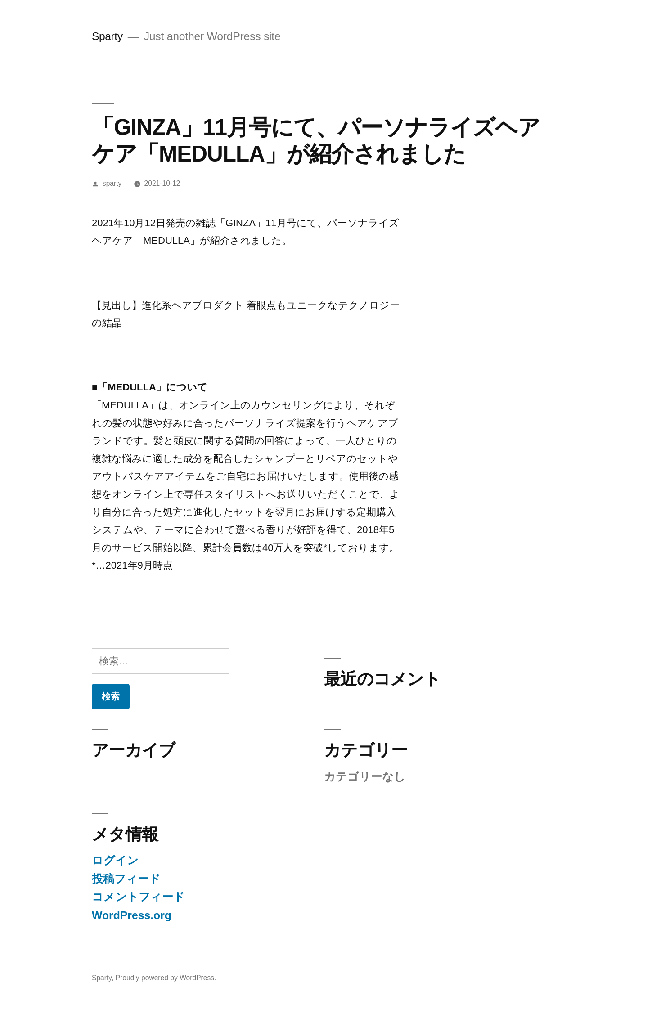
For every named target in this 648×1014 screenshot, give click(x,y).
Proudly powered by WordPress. (166, 978)
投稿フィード (126, 879)
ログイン (115, 860)
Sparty (107, 36)
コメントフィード (138, 897)
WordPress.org (131, 915)
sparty (112, 183)
